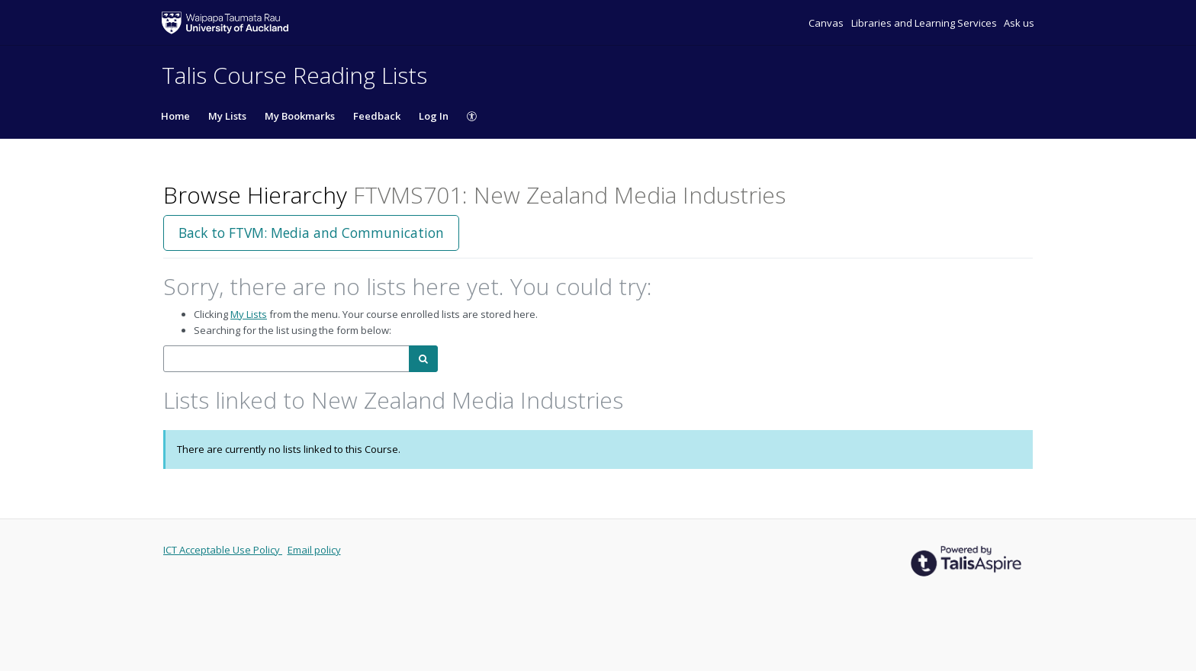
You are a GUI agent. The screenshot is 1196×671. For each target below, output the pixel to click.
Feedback (376, 116)
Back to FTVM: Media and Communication (311, 232)
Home (175, 116)
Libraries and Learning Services (925, 23)
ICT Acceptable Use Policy (222, 550)
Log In (433, 116)
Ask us (1019, 23)
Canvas (827, 23)
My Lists (227, 116)
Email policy (314, 550)
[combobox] (286, 358)
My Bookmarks (300, 116)
